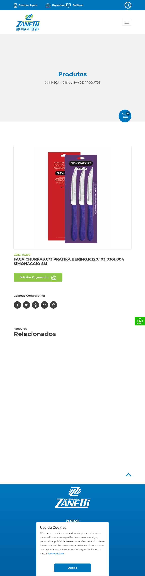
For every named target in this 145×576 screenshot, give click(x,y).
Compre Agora (28, 5)
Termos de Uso (56, 553)
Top (128, 474)
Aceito (72, 567)
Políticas (78, 5)
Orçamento (59, 5)
